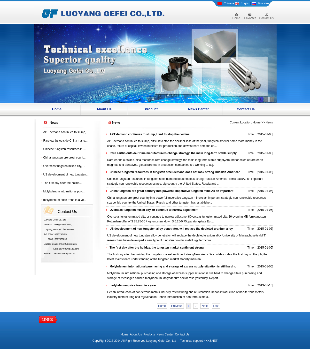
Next (205, 306)
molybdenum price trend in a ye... (64, 200)
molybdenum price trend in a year (133, 285)
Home (236, 18)
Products (149, 334)
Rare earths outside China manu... (65, 140)
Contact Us (266, 18)
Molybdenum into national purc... (64, 191)
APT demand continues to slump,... (66, 132)
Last (216, 306)
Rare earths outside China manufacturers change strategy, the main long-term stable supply (173, 153)
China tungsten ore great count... (64, 157)
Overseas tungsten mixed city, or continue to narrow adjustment (154, 210)
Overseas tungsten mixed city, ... (64, 166)
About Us (103, 109)
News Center (198, 109)
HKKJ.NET (210, 340)
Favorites (250, 18)
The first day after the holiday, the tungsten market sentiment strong (157, 247)
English (245, 3)
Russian (263, 3)
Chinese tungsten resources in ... (64, 149)
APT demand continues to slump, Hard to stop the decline (150, 134)
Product (151, 109)
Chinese (229, 3)
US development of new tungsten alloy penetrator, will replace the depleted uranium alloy (171, 228)
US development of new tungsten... (66, 174)
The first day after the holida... (62, 183)
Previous (177, 306)
